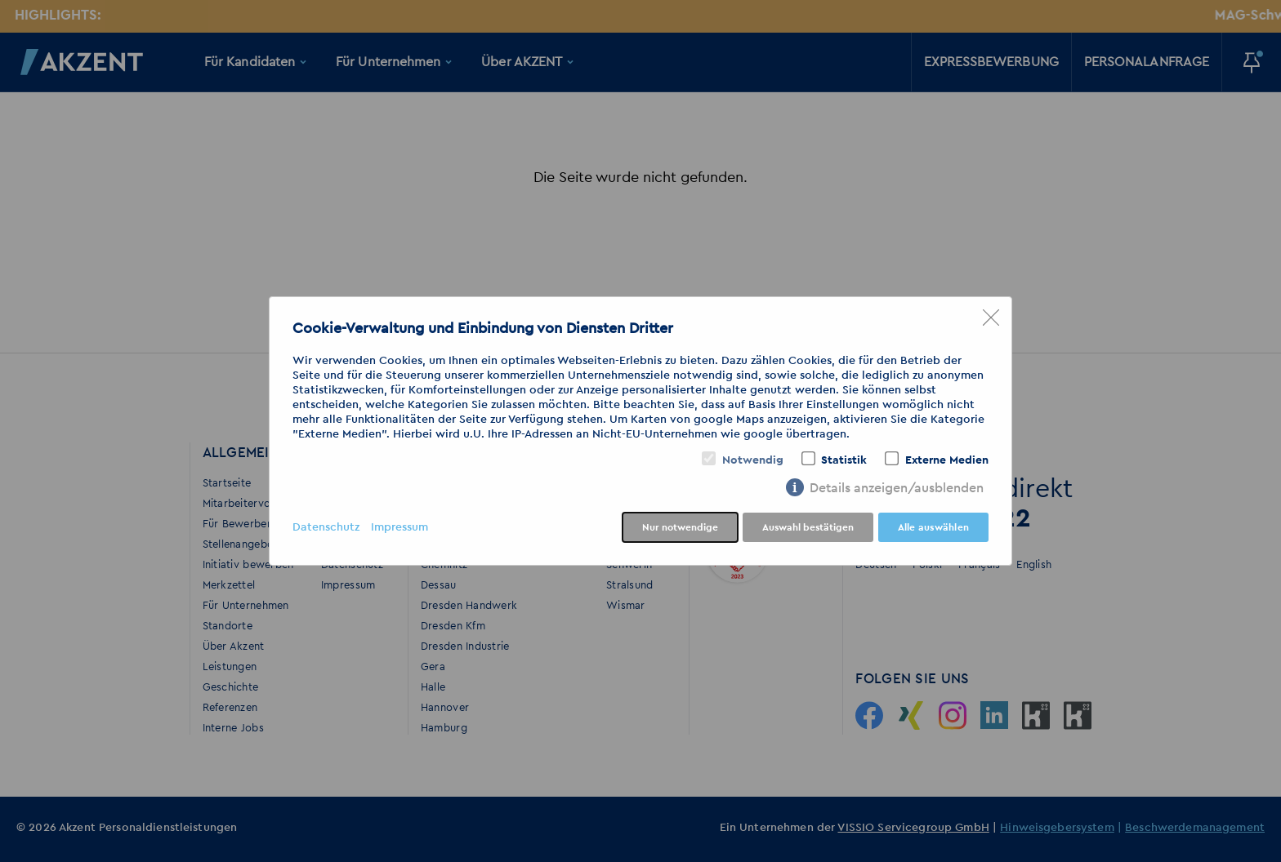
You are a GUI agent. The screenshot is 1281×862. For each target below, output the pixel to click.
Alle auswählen (933, 527)
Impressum (399, 527)
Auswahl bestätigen (808, 527)
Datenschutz (325, 527)
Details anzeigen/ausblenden (897, 488)
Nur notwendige (680, 527)
